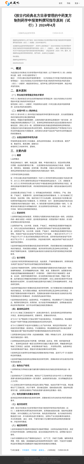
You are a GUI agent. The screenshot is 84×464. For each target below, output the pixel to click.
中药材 (34, 450)
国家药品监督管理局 (27, 33)
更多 (77, 3)
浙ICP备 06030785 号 (31, 458)
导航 (68, 3)
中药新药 (25, 450)
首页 (60, 3)
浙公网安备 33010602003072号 (50, 458)
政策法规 (42, 450)
